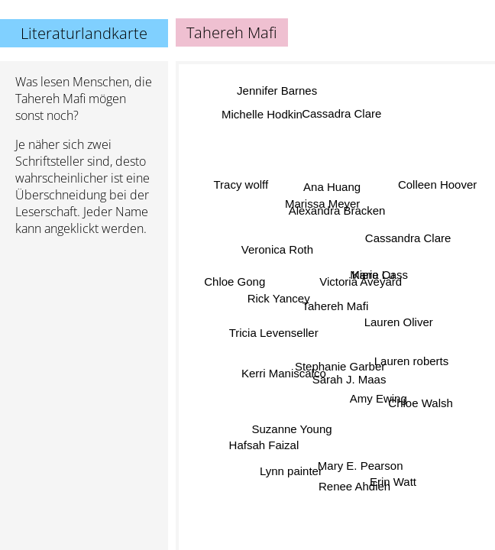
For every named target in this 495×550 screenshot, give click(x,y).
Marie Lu (370, 281)
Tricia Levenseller (273, 328)
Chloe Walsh (420, 399)
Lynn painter (288, 465)
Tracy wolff (242, 179)
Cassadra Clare (345, 114)
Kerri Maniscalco (286, 376)
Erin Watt (393, 481)
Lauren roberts (411, 357)
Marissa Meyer (321, 202)
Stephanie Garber (340, 362)
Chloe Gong (234, 276)
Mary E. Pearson (363, 464)
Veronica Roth (275, 253)
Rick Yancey (278, 305)
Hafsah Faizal (263, 442)
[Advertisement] (84, 329)
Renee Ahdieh (357, 485)
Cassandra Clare (408, 237)
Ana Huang (329, 189)
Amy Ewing (378, 395)
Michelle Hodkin (262, 114)
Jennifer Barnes (275, 92)
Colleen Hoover (438, 186)
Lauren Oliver (398, 321)
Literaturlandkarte (84, 33)
